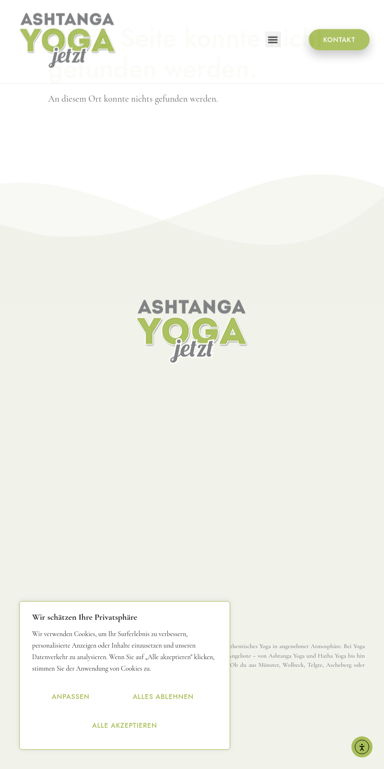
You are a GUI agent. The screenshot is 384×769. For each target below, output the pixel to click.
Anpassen (71, 696)
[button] (273, 34)
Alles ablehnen (163, 696)
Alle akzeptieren (124, 725)
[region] (124, 675)
